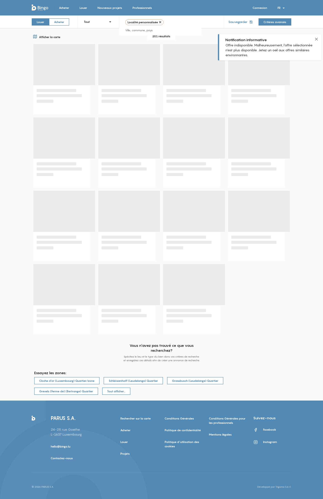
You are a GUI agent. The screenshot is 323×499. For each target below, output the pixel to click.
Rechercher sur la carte (135, 418)
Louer (83, 7)
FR (281, 8)
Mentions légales (220, 434)
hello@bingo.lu (60, 446)
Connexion (260, 7)
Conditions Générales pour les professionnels (227, 420)
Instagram (265, 442)
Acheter (64, 7)
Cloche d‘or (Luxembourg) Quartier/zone (67, 380)
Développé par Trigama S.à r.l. (274, 486)
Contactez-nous (62, 458)
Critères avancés (274, 22)
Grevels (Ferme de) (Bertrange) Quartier (66, 391)
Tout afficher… (116, 391)
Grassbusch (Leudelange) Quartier (195, 380)
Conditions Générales (179, 418)
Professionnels (142, 7)
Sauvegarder (241, 22)
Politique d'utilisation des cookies (182, 444)
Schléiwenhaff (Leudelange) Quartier (133, 380)
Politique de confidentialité (183, 430)
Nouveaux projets (109, 7)
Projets (125, 453)
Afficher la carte (46, 36)
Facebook (264, 429)
